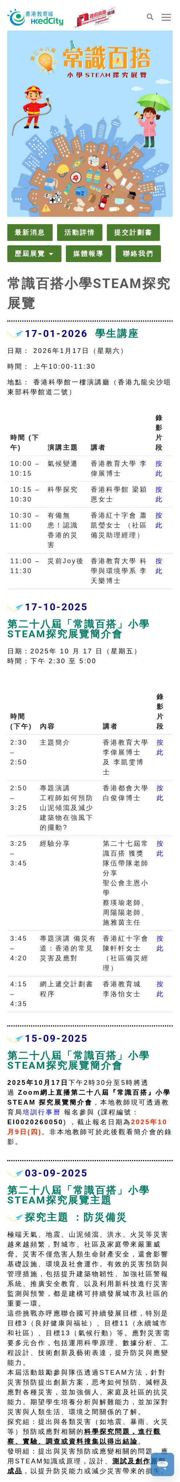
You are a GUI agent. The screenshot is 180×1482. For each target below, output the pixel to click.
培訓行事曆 (42, 1112)
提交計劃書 (133, 232)
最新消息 (30, 232)
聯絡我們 (138, 253)
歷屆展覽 (34, 254)
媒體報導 (88, 253)
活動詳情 (79, 232)
